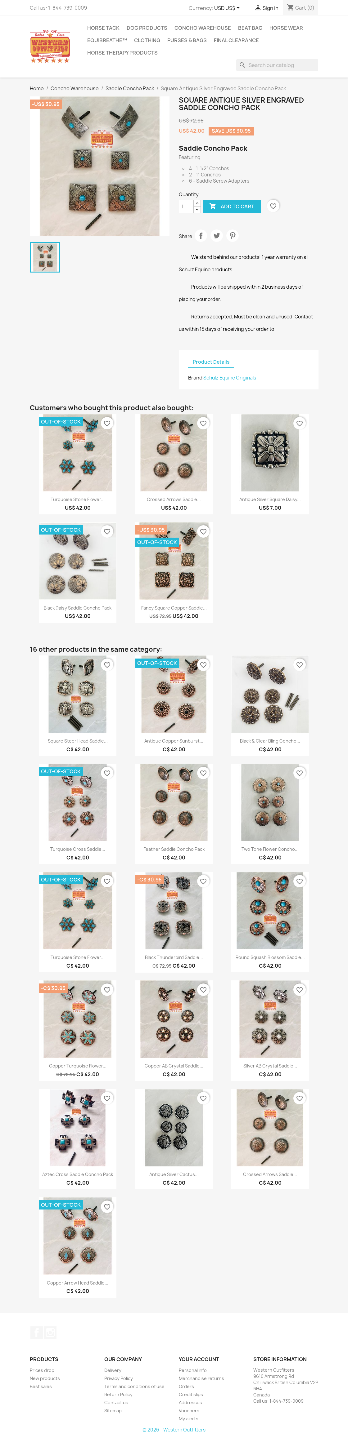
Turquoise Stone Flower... (78, 499)
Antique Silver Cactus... (174, 1174)
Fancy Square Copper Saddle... (174, 608)
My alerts (188, 1419)
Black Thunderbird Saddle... (174, 957)
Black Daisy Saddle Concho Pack (77, 608)
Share (201, 235)
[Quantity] (186, 206)
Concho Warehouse (202, 27)
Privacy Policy (118, 1378)
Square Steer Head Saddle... (78, 741)
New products (45, 1378)
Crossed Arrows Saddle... (174, 499)
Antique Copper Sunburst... (173, 741)
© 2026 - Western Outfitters (174, 1430)
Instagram (50, 1332)
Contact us (116, 1402)
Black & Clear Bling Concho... (270, 741)
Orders (186, 1386)
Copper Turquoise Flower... (77, 1066)
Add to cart (231, 206)
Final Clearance (236, 40)
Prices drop (42, 1370)
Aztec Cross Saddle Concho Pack (77, 1174)
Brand (195, 378)
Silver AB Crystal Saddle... (270, 1066)
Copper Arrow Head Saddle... (77, 1283)
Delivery (112, 1370)
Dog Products (147, 27)
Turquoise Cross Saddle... (77, 849)
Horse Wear (286, 27)
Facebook (36, 1332)
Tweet (216, 235)
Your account (199, 1359)
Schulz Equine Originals (229, 378)
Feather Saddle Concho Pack (174, 849)
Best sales (41, 1386)
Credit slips (191, 1394)
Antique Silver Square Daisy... (270, 499)
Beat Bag (250, 27)
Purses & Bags (187, 40)
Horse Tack (103, 27)
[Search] (277, 65)
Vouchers (189, 1411)
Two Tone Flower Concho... (270, 849)
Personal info (193, 1370)
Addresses (190, 1402)
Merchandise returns (201, 1378)
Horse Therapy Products (122, 52)
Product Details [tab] (211, 362)
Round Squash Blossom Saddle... (270, 957)
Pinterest (232, 235)
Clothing (147, 40)
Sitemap (113, 1411)
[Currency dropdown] (228, 8)
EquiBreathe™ (107, 40)
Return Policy (118, 1394)
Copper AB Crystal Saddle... (174, 1066)
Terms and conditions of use (134, 1386)
